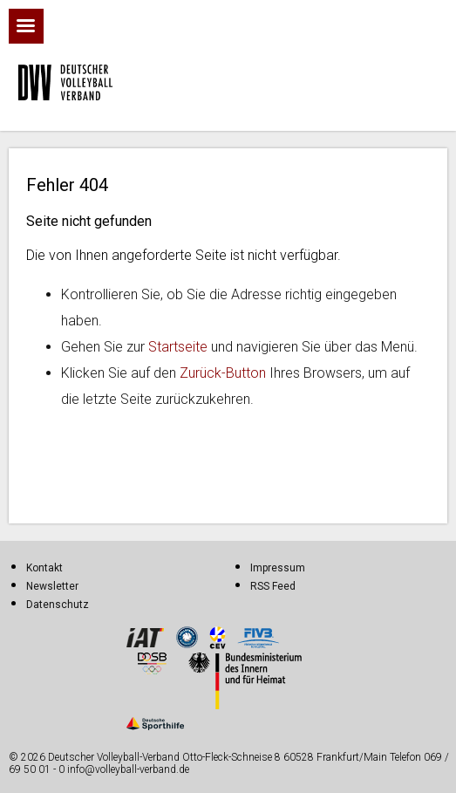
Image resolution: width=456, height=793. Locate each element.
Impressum (277, 568)
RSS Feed (273, 586)
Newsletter (52, 586)
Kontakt (44, 568)
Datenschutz (57, 604)
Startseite (178, 346)
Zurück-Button (223, 373)
